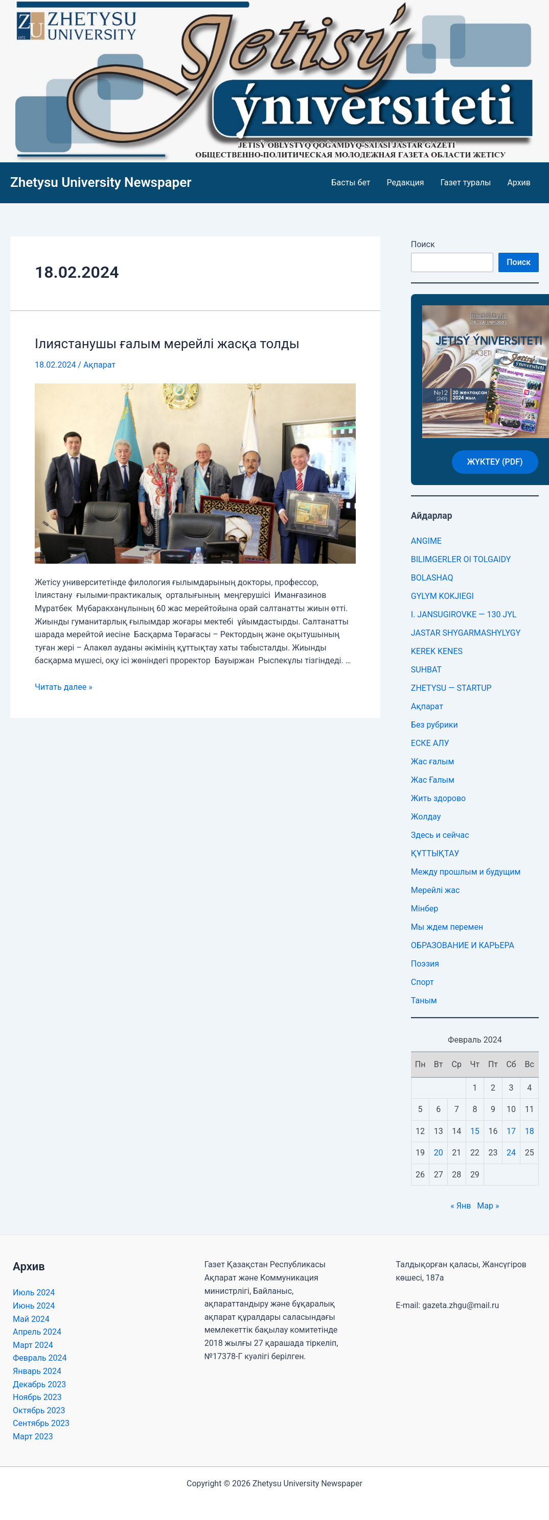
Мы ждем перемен (447, 927)
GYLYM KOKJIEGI (442, 596)
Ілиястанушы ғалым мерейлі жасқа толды (167, 343)
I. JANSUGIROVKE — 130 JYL (464, 614)
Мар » (488, 1206)
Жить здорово (438, 798)
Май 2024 (31, 1319)
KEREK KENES (437, 651)
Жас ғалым (432, 761)
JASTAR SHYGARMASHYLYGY (466, 633)
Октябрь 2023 (39, 1410)
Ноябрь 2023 (37, 1397)
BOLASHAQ (432, 578)
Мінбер (424, 908)
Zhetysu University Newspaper (101, 182)
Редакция (405, 182)
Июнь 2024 (34, 1306)
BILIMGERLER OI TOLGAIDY (461, 559)
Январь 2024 (37, 1371)
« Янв (460, 1206)
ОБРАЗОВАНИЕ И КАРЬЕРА (462, 945)
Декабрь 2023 (39, 1384)
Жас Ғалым (432, 780)
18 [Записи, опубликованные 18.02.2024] (529, 1131)
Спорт (422, 982)
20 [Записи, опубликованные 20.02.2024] (438, 1152)
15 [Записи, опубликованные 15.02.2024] (474, 1131)
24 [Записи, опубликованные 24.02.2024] (511, 1152)
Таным (424, 1000)
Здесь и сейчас (440, 835)
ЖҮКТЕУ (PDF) (495, 462)
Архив (519, 182)
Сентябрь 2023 (41, 1423)
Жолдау (426, 817)
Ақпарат (99, 365)
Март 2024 (33, 1345)
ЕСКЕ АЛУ (430, 743)
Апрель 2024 (37, 1332)
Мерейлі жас (435, 890)
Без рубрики (434, 725)
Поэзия (425, 964)
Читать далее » (64, 687)
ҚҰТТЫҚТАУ (435, 853)
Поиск (423, 244)
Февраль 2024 (40, 1358)
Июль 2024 (34, 1292)
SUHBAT (426, 669)
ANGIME (426, 541)
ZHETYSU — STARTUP (451, 688)
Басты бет (350, 182)
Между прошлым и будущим (465, 872)
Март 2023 (33, 1436)
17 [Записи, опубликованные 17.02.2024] (511, 1131)
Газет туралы (466, 182)
